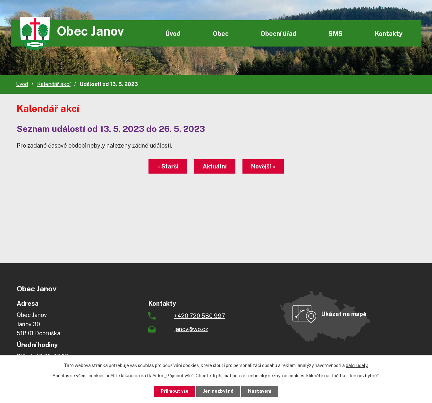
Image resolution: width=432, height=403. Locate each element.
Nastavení (259, 391)
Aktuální (215, 166)
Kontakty (388, 33)
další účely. (357, 365)
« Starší (167, 166)
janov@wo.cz (191, 329)
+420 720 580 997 (199, 316)
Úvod (173, 33)
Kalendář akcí (54, 84)
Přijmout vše (175, 391)
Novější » (263, 166)
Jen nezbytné (218, 391)
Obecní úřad (278, 33)
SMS (335, 33)
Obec (221, 33)
